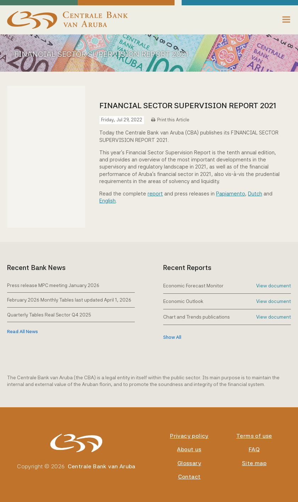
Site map (254, 463)
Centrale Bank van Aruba (102, 466)
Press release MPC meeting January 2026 (53, 285)
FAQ (254, 449)
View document (273, 285)
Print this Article (173, 119)
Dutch (255, 194)
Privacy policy (189, 435)
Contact (189, 476)
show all (172, 337)
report (155, 194)
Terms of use (254, 435)
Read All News (22, 331)
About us (189, 449)
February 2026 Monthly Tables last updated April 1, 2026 (69, 300)
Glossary (189, 463)
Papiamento (230, 194)
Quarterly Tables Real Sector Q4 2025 (49, 315)
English (107, 201)
